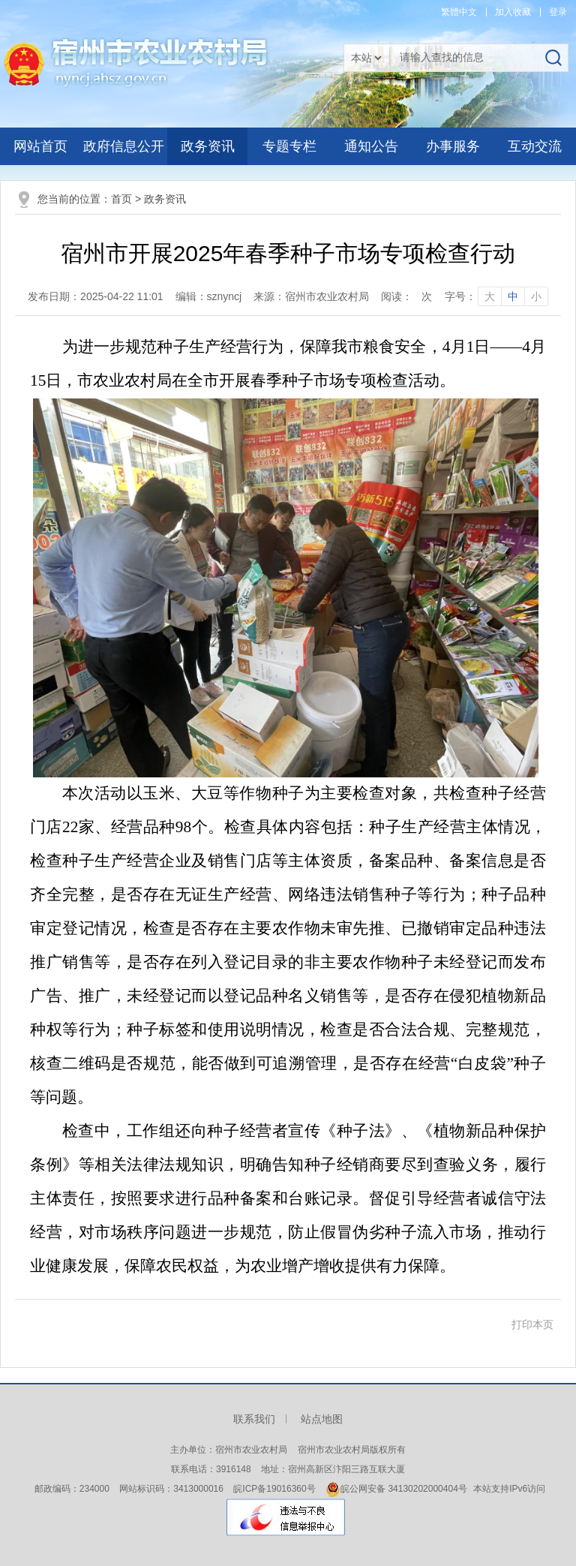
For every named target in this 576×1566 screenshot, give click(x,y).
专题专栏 (289, 146)
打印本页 (533, 1324)
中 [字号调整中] (513, 296)
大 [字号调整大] (489, 296)
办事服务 (453, 146)
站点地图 (322, 1419)
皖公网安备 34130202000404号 (396, 1488)
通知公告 (371, 146)
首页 (121, 199)
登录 (558, 12)
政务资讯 (208, 146)
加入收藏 (513, 12)
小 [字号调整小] (536, 296)
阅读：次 (406, 296)
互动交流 (535, 146)
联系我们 (254, 1419)
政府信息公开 (123, 146)
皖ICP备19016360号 (274, 1488)
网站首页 (41, 146)
